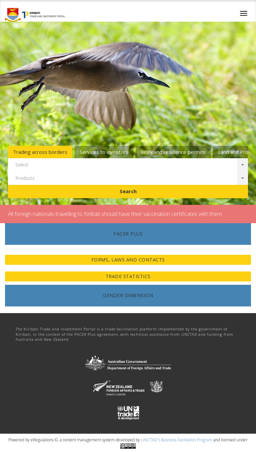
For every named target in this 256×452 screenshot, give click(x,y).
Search (128, 191)
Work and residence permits (173, 152)
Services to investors (104, 152)
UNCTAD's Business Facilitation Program (176, 440)
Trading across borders (40, 152)
